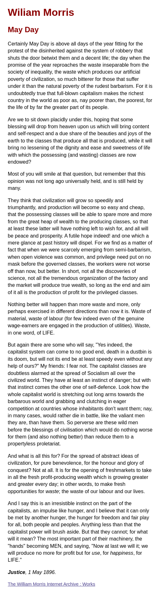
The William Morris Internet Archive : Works (51, 584)
